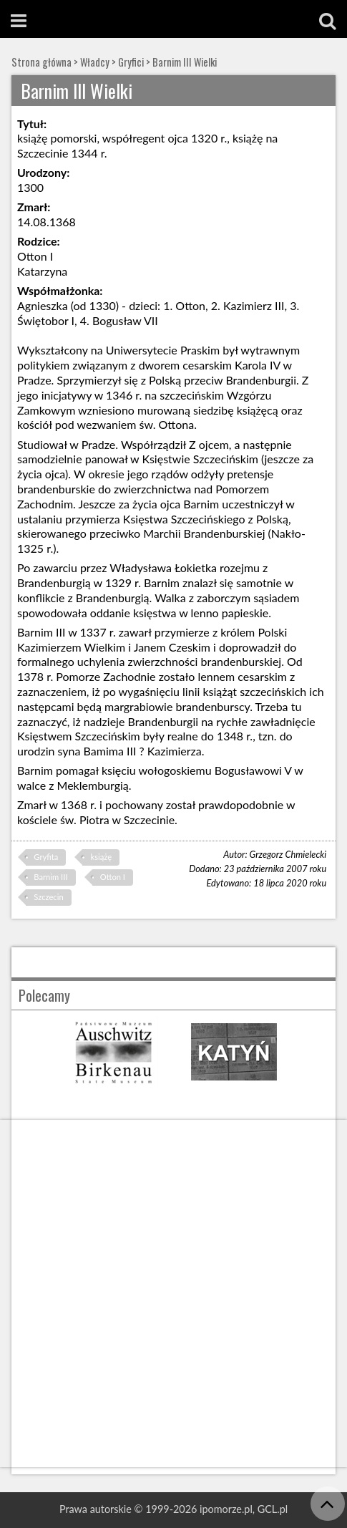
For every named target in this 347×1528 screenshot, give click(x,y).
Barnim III (50, 876)
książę (101, 856)
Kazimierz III (254, 305)
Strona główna (41, 61)
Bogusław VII (125, 320)
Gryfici (131, 61)
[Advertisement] (173, 1293)
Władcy (94, 61)
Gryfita (46, 856)
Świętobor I (45, 320)
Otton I (112, 876)
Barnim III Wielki (184, 61)
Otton (190, 305)
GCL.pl (273, 1509)
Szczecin (48, 896)
